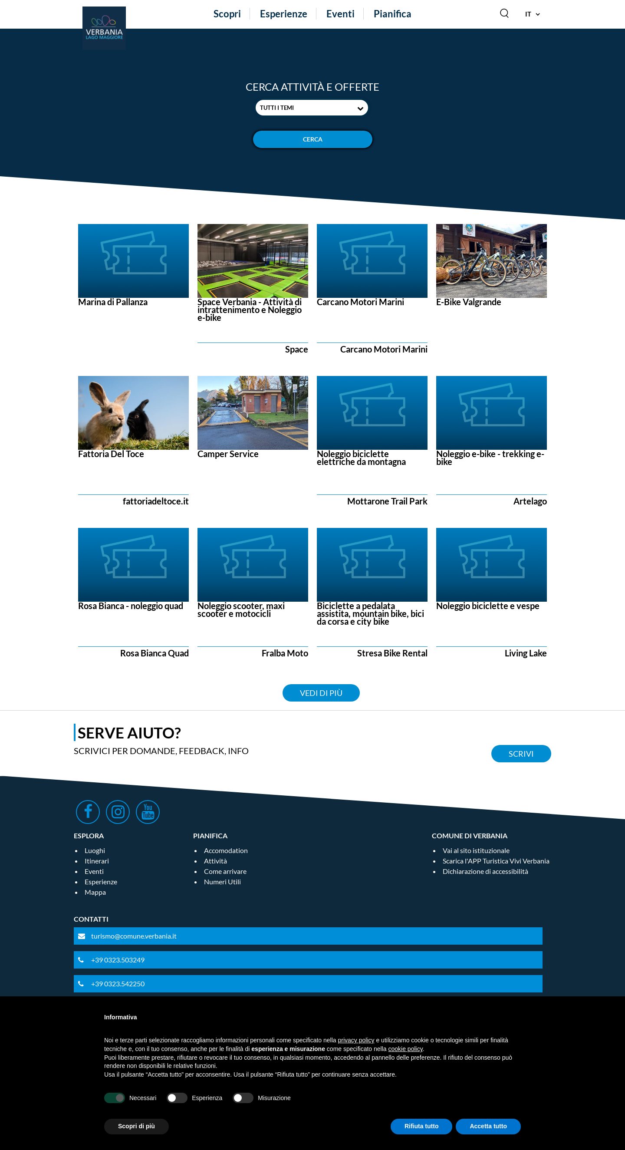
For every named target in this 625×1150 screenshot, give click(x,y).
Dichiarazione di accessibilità (485, 871)
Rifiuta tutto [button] (422, 1126)
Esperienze (283, 14)
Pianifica (392, 14)
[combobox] (312, 107)
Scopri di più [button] (136, 1126)
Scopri (227, 14)
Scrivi (521, 753)
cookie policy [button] (405, 1048)
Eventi (340, 14)
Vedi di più (321, 693)
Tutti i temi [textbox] (277, 107)
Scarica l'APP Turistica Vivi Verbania (496, 861)
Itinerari (97, 861)
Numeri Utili (222, 881)
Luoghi (95, 850)
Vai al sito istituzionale (476, 850)
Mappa (95, 892)
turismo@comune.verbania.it (134, 936)
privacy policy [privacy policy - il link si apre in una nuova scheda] (356, 1040)
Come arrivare (225, 871)
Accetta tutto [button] (488, 1126)
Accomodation (226, 850)
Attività (215, 861)
